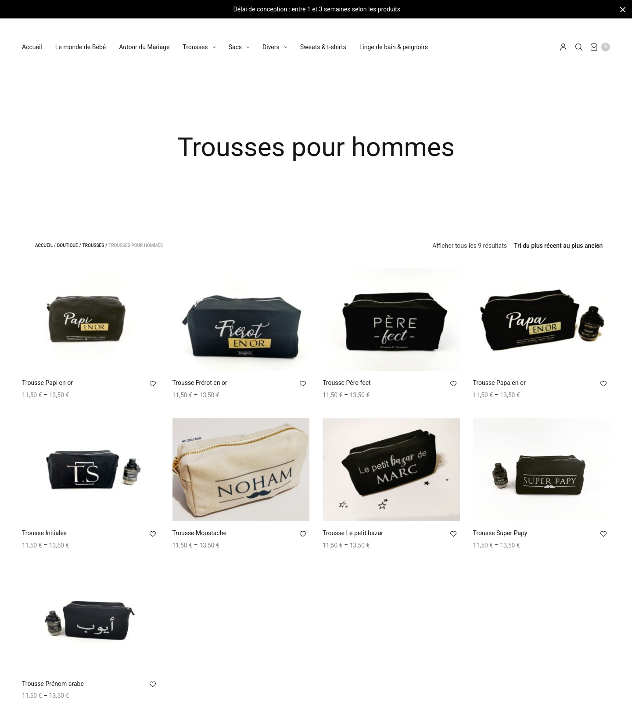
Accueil (32, 39)
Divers (271, 39)
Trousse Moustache (199, 534)
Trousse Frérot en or (199, 384)
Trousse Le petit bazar (353, 534)
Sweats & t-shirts (323, 39)
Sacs (235, 39)
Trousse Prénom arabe (53, 685)
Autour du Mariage (144, 39)
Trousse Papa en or (499, 384)
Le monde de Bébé (80, 39)
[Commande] (558, 247)
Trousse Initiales (44, 534)
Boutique (67, 247)
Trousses (195, 39)
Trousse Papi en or (47, 384)
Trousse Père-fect (347, 384)
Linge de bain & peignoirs (393, 39)
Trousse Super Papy (500, 534)
